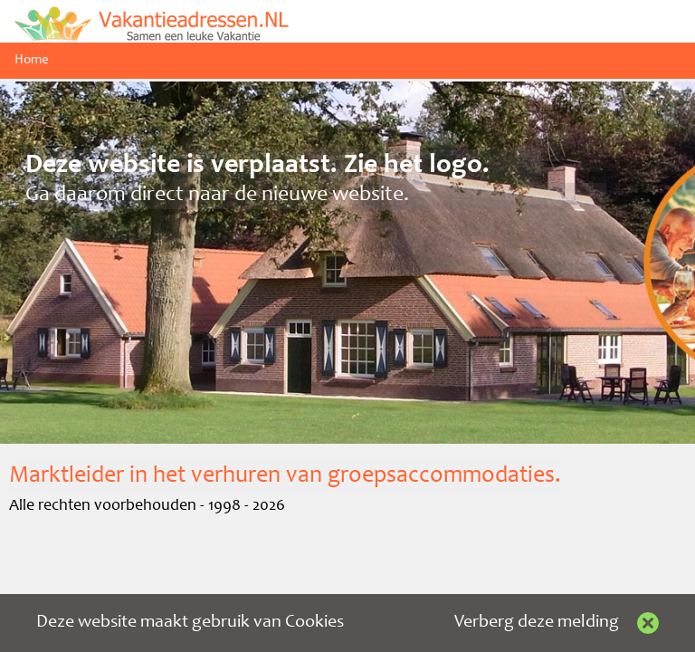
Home (31, 60)
